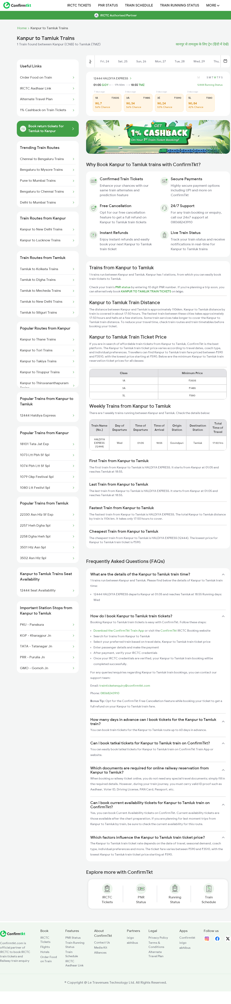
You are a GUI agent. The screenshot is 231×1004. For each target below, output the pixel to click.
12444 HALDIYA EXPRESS (113, 78)
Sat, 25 (122, 61)
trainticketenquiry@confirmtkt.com (124, 685)
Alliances (100, 952)
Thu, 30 (219, 61)
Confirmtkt (187, 937)
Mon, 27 (160, 61)
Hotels (44, 952)
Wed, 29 (199, 61)
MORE (212, 5)
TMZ (141, 85)
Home (22, 28)
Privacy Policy (158, 937)
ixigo (130, 937)
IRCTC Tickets (79, 5)
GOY (105, 85)
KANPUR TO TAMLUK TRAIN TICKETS (146, 291)
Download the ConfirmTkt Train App (118, 630)
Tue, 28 (180, 61)
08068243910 (109, 693)
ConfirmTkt (168, 630)
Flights (45, 947)
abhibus (132, 942)
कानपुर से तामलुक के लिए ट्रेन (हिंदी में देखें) (202, 44)
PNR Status (108, 5)
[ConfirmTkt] (12, 935)
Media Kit (100, 947)
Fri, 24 (104, 61)
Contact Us (102, 942)
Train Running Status (179, 5)
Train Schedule (139, 5)
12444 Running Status (210, 84)
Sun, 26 (141, 61)
